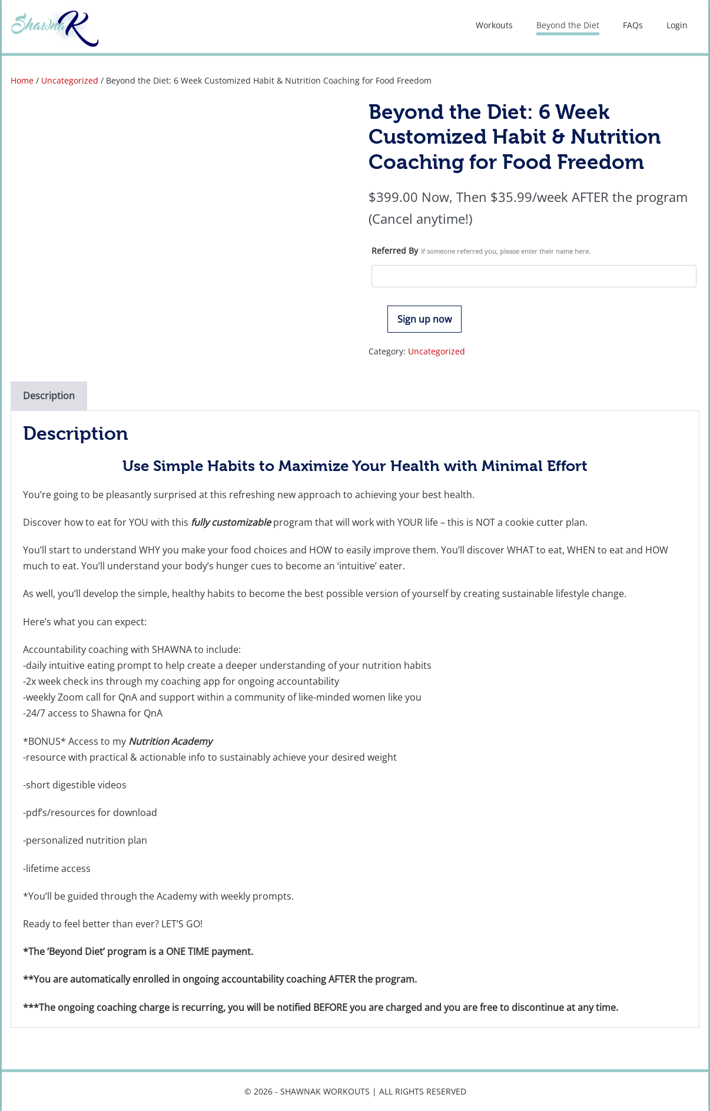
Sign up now (424, 319)
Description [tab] (49, 395)
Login (677, 25)
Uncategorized (69, 80)
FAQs (633, 25)
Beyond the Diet (567, 25)
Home (22, 80)
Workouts (494, 25)
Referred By (480, 250)
